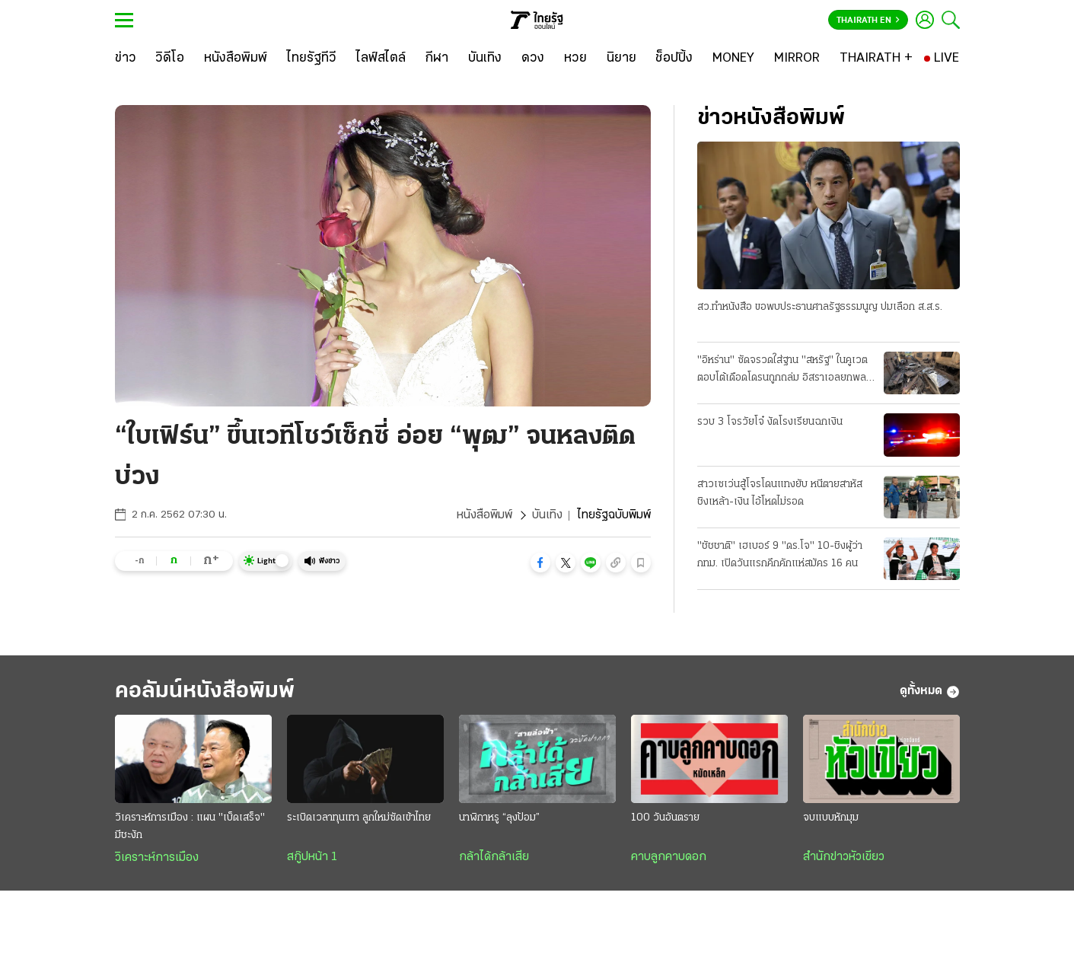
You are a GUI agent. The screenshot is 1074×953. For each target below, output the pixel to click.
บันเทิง (547, 515)
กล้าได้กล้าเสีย (494, 857)
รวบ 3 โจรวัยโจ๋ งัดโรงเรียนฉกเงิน (770, 422)
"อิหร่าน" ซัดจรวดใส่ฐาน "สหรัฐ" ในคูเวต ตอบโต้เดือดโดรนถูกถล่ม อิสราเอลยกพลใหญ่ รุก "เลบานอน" (782, 371)
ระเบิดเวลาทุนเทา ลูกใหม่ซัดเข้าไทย (359, 818)
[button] (540, 562)
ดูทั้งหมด (930, 692)
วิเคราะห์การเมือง (157, 858)
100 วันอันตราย (665, 818)
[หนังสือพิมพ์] (235, 58)
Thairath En (868, 20)
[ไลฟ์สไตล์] (381, 58)
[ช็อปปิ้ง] (674, 58)
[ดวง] (532, 58)
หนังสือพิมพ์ (484, 515)
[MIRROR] (797, 58)
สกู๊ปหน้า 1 (312, 857)
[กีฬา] (436, 58)
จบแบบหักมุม (831, 818)
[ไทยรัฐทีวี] (311, 58)
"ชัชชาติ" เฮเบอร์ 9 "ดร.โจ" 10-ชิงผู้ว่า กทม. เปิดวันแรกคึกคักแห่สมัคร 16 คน (779, 554)
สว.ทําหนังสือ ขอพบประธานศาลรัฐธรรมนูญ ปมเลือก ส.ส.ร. (819, 307)
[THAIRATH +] (876, 58)
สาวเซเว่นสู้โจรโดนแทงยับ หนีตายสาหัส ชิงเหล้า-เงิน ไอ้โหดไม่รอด (779, 493)
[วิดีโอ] (169, 58)
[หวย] (575, 58)
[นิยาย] (621, 58)
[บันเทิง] (485, 58)
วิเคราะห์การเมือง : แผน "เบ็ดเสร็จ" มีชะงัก (190, 826)
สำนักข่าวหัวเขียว (843, 857)
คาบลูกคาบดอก (668, 857)
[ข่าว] (125, 58)
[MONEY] (733, 58)
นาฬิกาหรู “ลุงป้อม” (499, 818)
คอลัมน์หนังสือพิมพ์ (205, 691)
